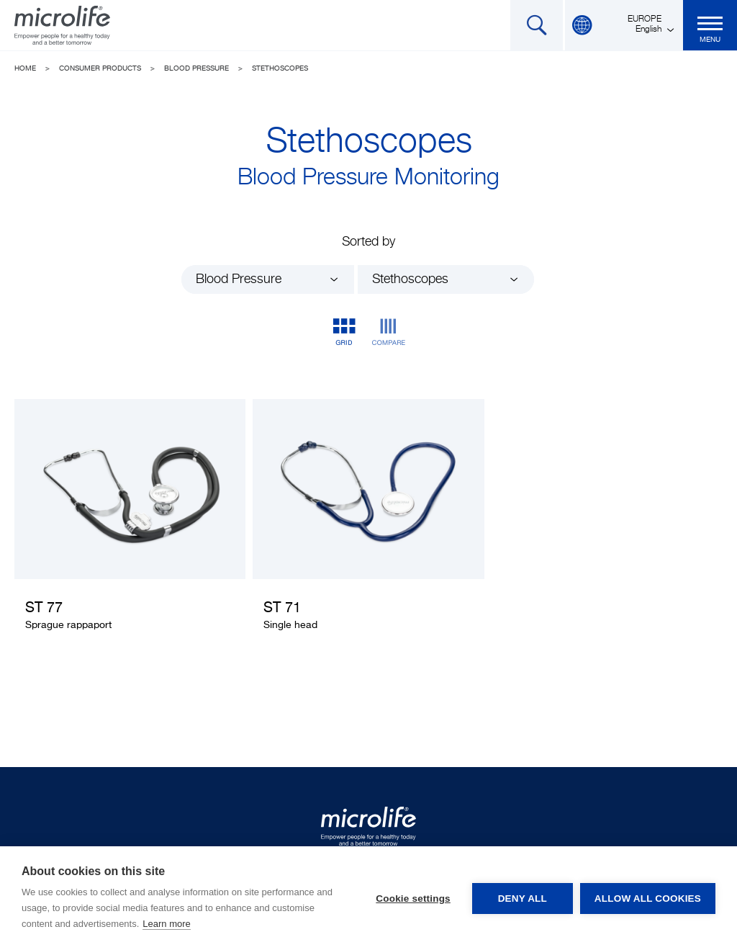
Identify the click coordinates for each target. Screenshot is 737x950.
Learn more (166, 923)
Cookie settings (413, 898)
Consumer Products (100, 68)
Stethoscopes (280, 68)
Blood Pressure (196, 68)
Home (25, 68)
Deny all (522, 898)
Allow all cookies (647, 898)
